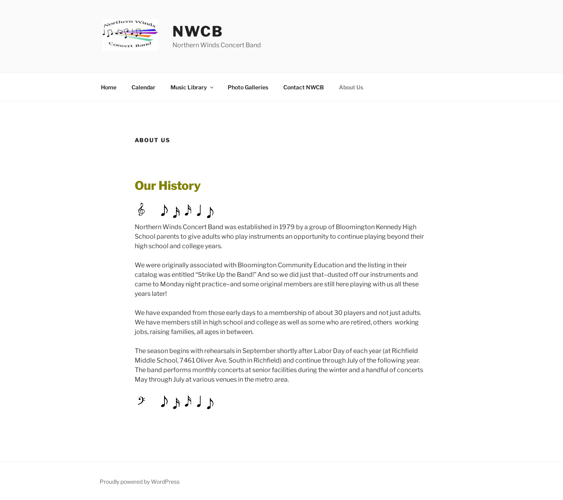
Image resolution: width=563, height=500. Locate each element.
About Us (351, 87)
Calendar (143, 87)
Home (108, 87)
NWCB (197, 31)
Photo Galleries (248, 87)
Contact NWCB (303, 87)
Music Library (192, 87)
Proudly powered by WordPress (140, 481)
